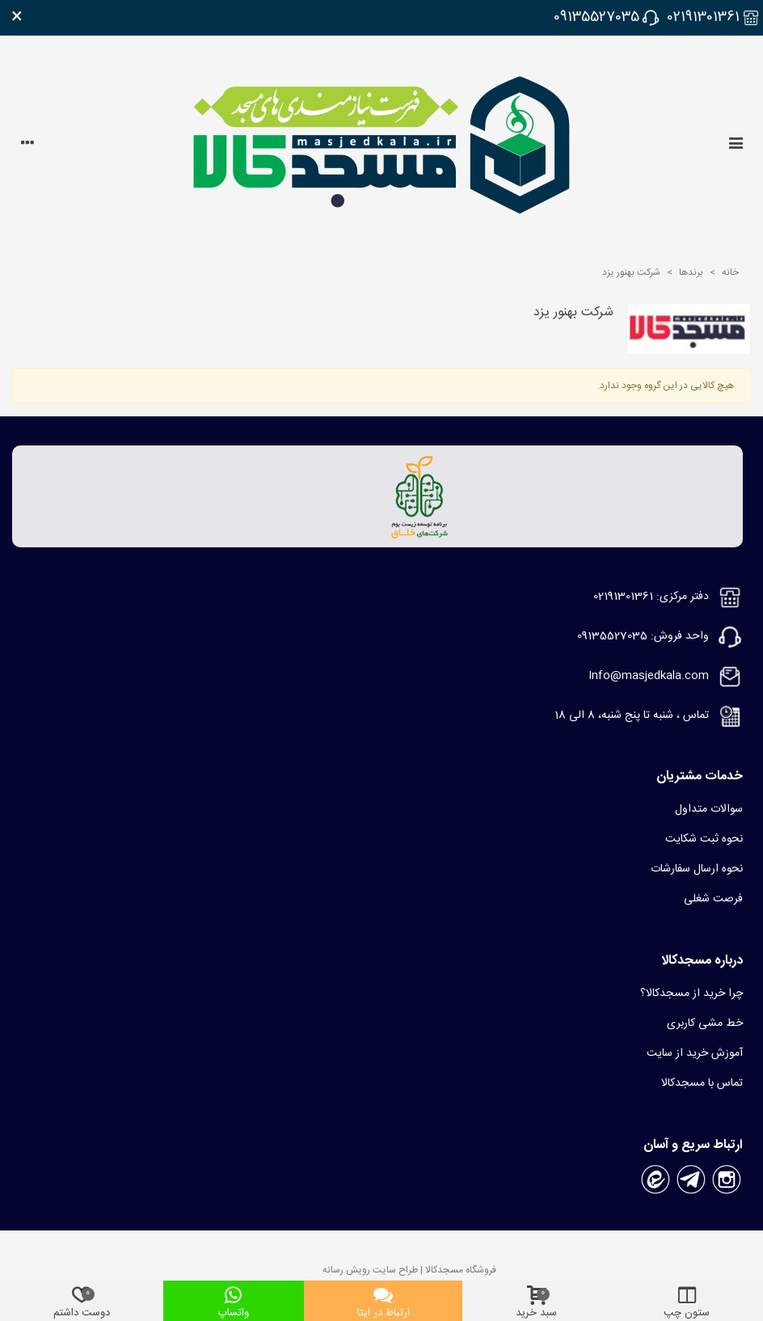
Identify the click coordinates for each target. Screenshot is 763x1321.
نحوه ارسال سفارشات (697, 869)
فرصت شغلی (713, 899)
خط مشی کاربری (705, 1023)
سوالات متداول (709, 809)
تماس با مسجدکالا (702, 1083)
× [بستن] (17, 17)
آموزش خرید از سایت (695, 1053)
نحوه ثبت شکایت (704, 839)
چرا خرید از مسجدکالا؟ (691, 993)
